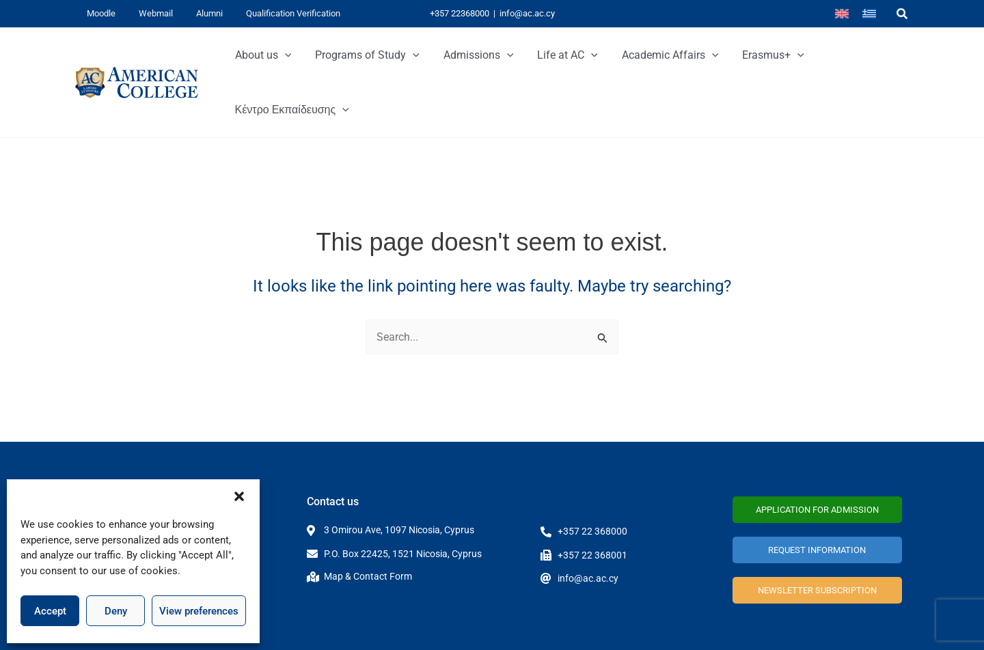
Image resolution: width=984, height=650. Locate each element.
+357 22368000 (459, 13)
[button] (239, 496)
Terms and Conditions (849, 627)
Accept (50, 611)
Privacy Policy (759, 627)
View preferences (198, 611)
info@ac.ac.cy (527, 13)
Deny (116, 611)
